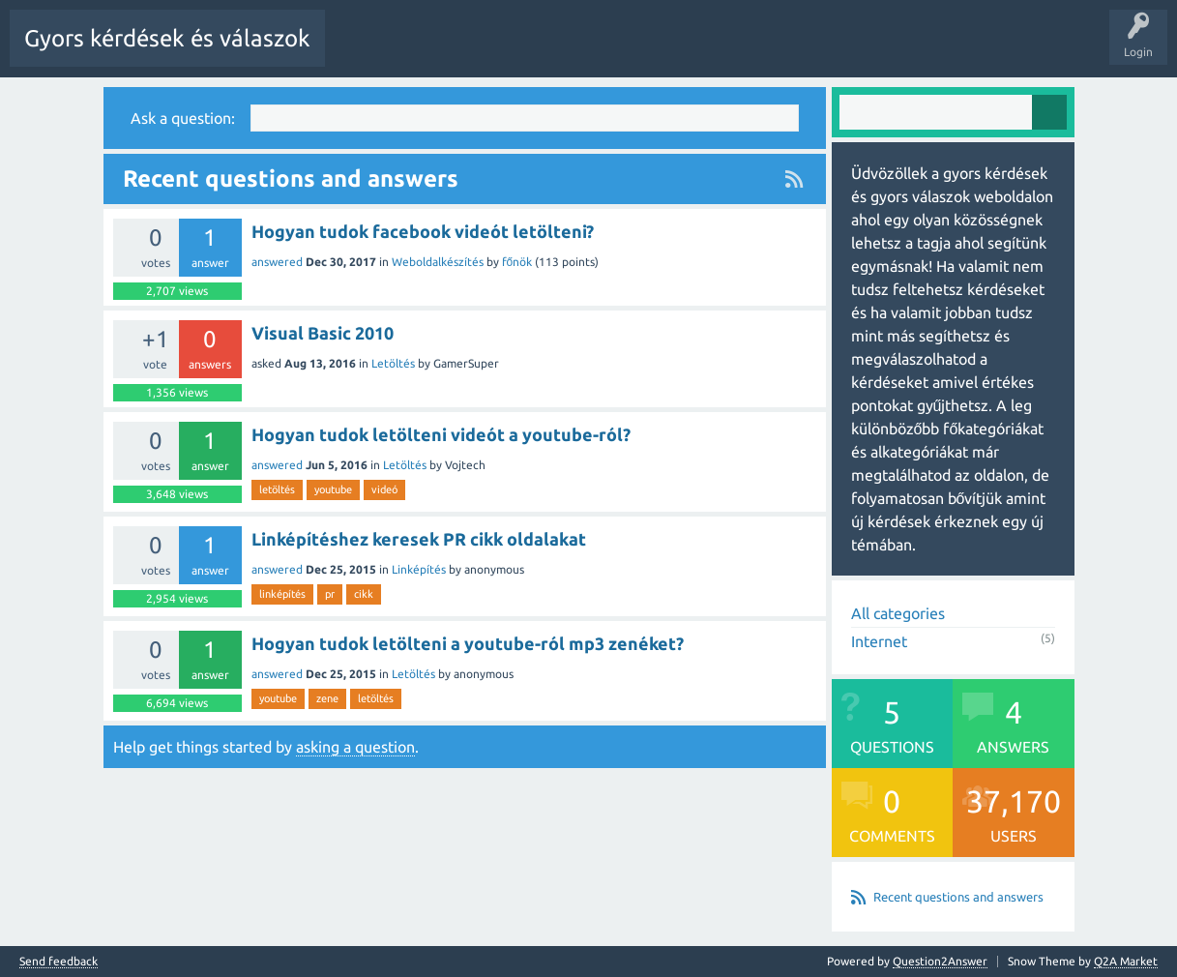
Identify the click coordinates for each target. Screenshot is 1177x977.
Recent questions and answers (958, 896)
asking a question (355, 746)
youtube (333, 488)
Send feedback (58, 960)
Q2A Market (1126, 960)
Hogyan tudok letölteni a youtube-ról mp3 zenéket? (467, 642)
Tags (660, 52)
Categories (729, 52)
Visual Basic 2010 (322, 331)
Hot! (512, 52)
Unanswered (586, 52)
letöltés (277, 488)
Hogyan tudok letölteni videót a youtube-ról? (441, 433)
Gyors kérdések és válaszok (167, 38)
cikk (363, 593)
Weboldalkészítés (438, 260)
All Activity (368, 52)
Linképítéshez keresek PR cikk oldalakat (418, 538)
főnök (517, 260)
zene (327, 697)
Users (799, 52)
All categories (898, 612)
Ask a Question (880, 52)
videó (384, 488)
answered (277, 260)
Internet (879, 640)
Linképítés (419, 568)
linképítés (282, 593)
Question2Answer (940, 960)
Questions (445, 52)
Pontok (961, 52)
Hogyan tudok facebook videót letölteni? (422, 230)
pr (330, 593)
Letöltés (393, 362)
